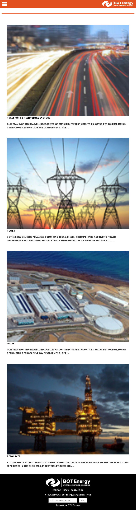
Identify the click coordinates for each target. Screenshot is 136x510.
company (56, 490)
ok (82, 500)
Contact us (77, 490)
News (66, 490)
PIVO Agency (73, 505)
